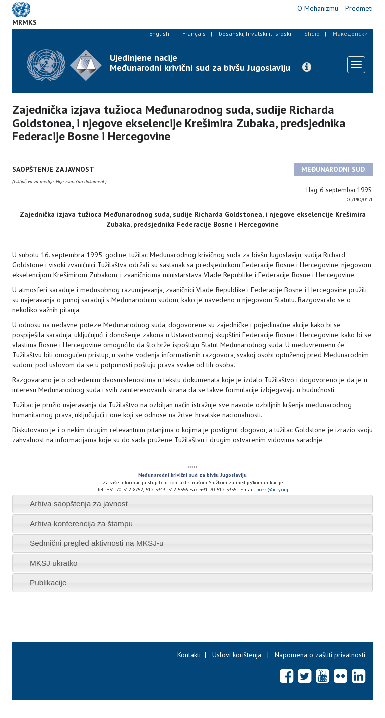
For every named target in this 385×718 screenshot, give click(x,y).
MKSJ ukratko (54, 563)
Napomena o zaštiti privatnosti (320, 654)
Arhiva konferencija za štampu (81, 523)
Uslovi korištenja (236, 654)
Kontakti (189, 654)
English (159, 33)
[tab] (192, 504)
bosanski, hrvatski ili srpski (255, 33)
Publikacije (48, 582)
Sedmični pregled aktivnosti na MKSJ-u (97, 543)
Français (194, 33)
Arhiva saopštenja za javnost (79, 503)
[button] (307, 67)
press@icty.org (272, 489)
